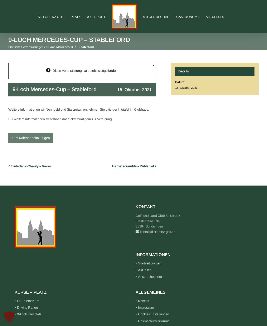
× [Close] (153, 65)
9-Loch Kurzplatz (29, 314)
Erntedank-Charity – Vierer (30, 166)
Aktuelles (144, 270)
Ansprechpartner (150, 276)
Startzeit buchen (149, 263)
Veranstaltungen (33, 47)
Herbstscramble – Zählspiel (133, 166)
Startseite (14, 47)
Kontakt (143, 301)
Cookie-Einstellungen (153, 314)
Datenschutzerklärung (154, 321)
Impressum (146, 307)
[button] (9, 317)
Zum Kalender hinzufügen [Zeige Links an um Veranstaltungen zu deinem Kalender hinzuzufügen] (30, 138)
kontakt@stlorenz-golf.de (155, 232)
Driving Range (27, 307)
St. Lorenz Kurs (28, 301)
